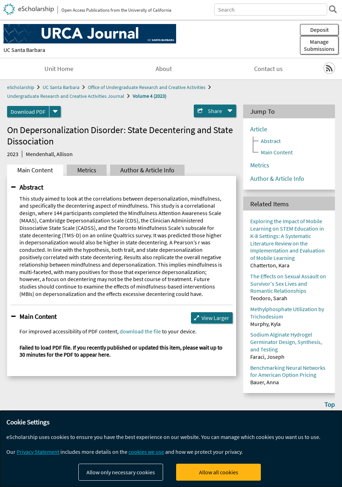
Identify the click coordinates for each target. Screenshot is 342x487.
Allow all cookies (218, 472)
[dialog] (171, 449)
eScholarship (20, 87)
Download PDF (28, 111)
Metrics (86, 170)
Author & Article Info (147, 170)
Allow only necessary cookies (120, 472)
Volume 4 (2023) (149, 96)
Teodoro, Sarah (268, 298)
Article (258, 129)
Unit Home (58, 69)
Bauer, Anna (264, 382)
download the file (140, 331)
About (164, 69)
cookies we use (146, 451)
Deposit (319, 29)
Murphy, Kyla (265, 323)
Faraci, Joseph (267, 356)
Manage (319, 45)
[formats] (55, 111)
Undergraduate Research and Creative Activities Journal (65, 96)
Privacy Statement (38, 451)
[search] (332, 9)
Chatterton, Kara (269, 265)
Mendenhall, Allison (49, 154)
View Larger (215, 317)
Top (329, 404)
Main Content (35, 170)
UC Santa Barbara (24, 49)
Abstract (31, 187)
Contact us (268, 69)
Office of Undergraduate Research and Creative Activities (146, 87)
